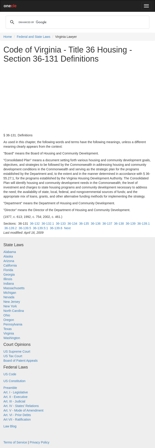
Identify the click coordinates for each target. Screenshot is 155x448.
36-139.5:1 (40, 228)
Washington (11, 338)
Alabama (9, 252)
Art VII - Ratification (17, 419)
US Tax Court (12, 356)
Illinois (7, 279)
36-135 (84, 223)
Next (67, 228)
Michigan (9, 292)
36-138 (119, 223)
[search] (77, 22)
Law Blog (10, 426)
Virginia (8, 333)
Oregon (8, 320)
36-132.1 (47, 223)
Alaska (8, 256)
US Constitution (14, 381)
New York (10, 306)
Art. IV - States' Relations (21, 406)
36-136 (96, 223)
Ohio (6, 315)
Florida (8, 270)
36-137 (107, 223)
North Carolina (13, 311)
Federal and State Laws (33, 37)
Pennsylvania (12, 324)
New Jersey (11, 301)
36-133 (61, 223)
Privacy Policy (39, 442)
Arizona (8, 261)
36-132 (35, 223)
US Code (9, 374)
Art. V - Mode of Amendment (23, 410)
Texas (7, 329)
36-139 (131, 223)
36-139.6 (56, 228)
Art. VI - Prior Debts (17, 415)
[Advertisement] (77, 98)
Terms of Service (15, 442)
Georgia (9, 274)
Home (7, 37)
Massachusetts (13, 288)
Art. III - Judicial (14, 401)
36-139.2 (10, 228)
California (10, 265)
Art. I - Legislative (15, 392)
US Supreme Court (16, 351)
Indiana (8, 283)
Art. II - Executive (15, 397)
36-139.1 (143, 223)
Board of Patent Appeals (20, 360)
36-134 (73, 223)
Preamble (10, 388)
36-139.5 (25, 228)
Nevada (8, 297)
